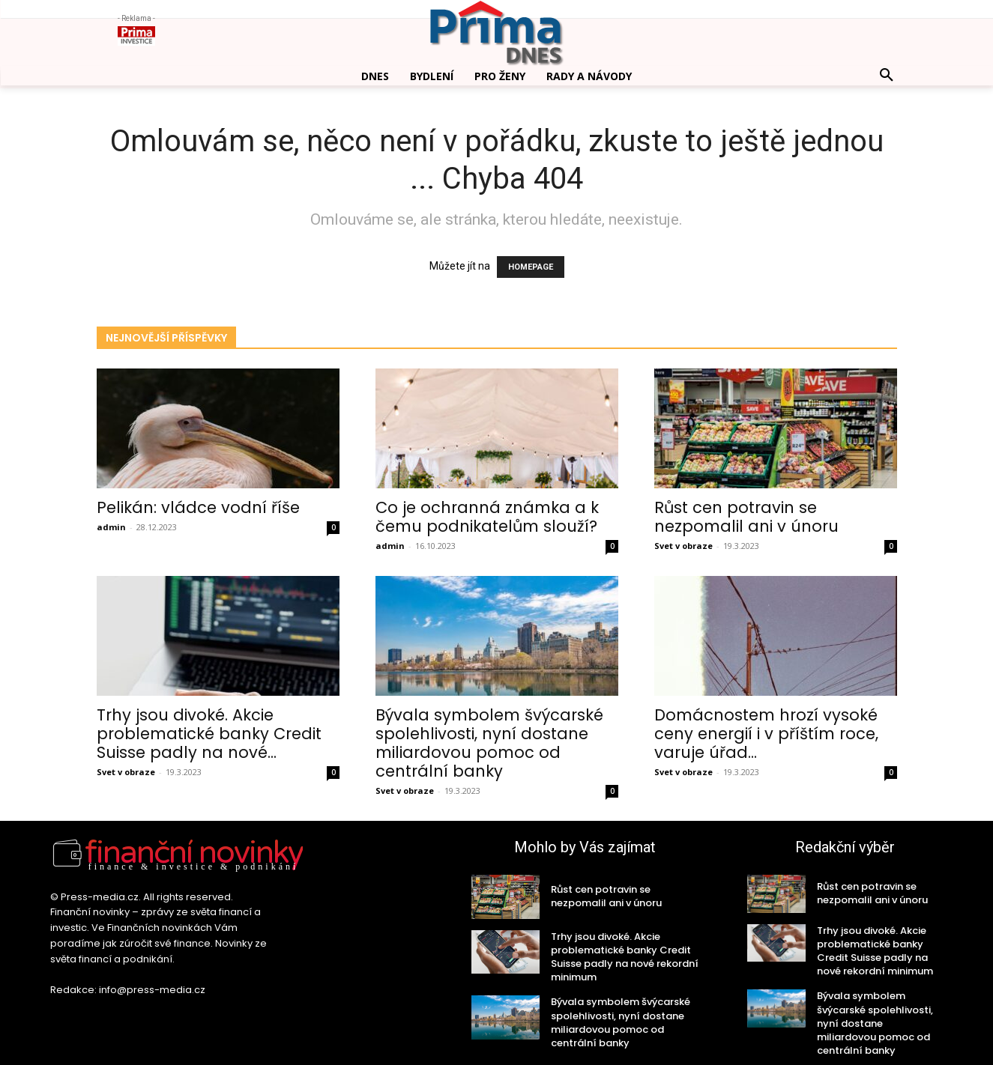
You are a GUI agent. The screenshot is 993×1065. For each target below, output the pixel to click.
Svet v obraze (683, 545)
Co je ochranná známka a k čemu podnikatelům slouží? (487, 517)
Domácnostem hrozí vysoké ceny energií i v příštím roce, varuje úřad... (766, 733)
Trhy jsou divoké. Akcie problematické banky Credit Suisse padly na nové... (209, 733)
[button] (886, 75)
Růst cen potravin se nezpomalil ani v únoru (746, 517)
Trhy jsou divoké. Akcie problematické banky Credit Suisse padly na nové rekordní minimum (624, 957)
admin (111, 526)
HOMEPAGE (530, 267)
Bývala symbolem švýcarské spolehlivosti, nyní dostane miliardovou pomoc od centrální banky (489, 743)
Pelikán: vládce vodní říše (198, 507)
